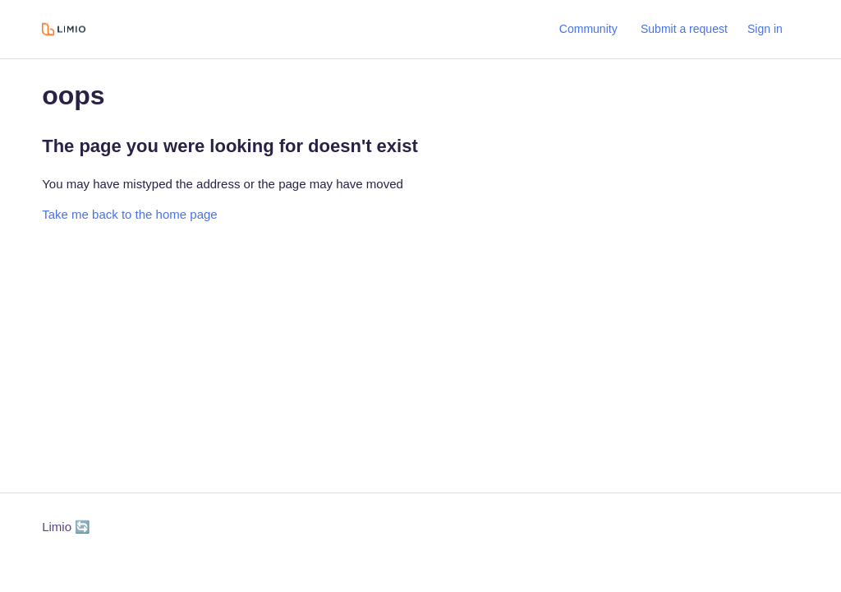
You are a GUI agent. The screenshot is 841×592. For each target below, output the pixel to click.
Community (588, 28)
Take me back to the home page (129, 214)
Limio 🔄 (66, 527)
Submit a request (684, 28)
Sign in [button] (765, 28)
